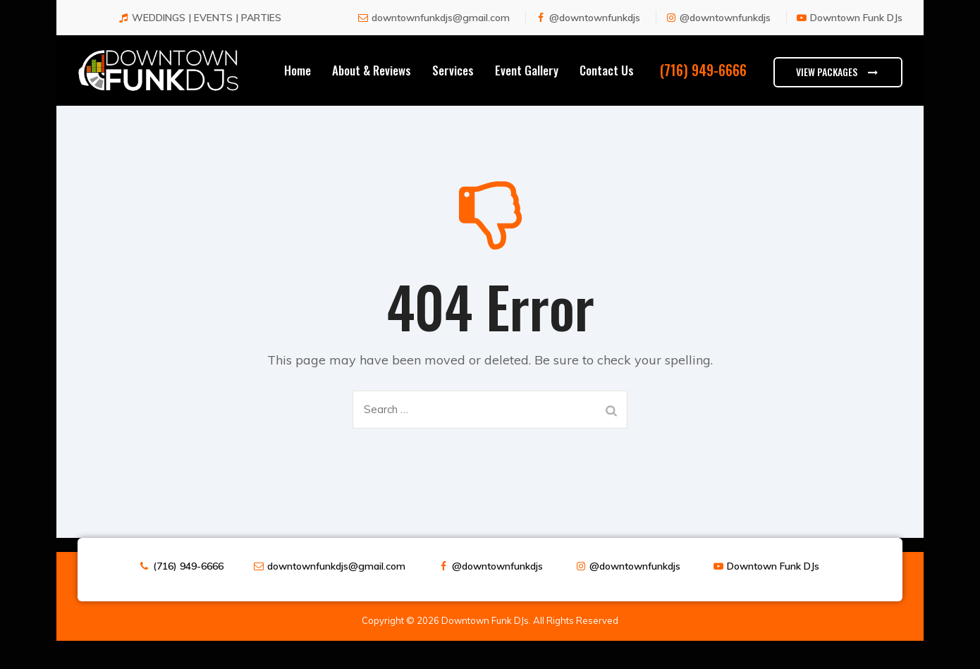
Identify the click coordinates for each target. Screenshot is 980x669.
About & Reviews (371, 84)
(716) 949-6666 (188, 580)
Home (297, 84)
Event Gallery (526, 84)
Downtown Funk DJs (856, 31)
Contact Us (607, 84)
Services (453, 84)
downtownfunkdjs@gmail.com (441, 31)
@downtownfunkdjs (594, 31)
